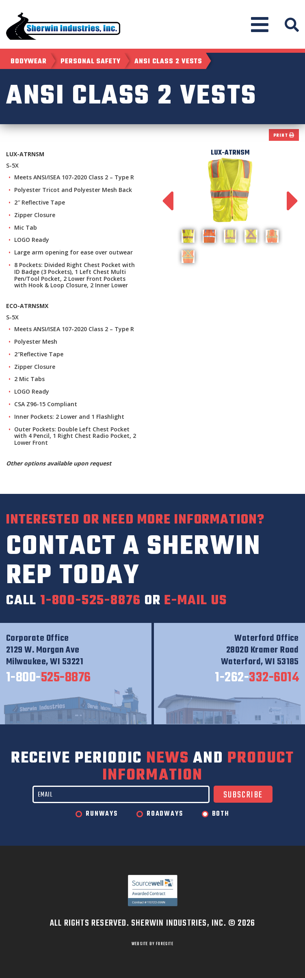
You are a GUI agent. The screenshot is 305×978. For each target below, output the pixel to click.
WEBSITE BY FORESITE (152, 944)
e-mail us (195, 600)
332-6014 (257, 678)
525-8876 (48, 678)
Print (284, 135)
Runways (102, 814)
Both (220, 814)
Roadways (165, 814)
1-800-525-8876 (90, 600)
